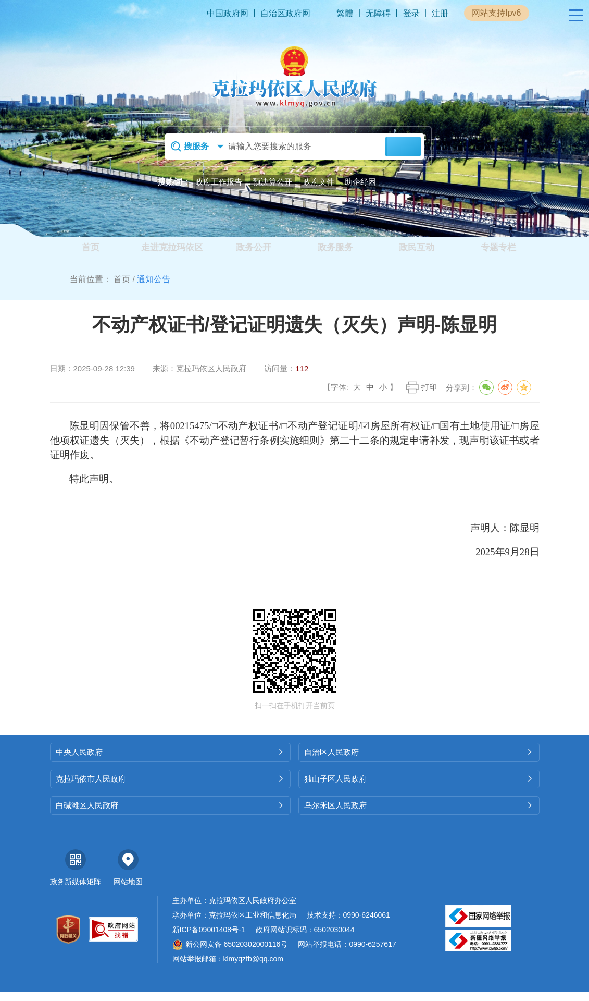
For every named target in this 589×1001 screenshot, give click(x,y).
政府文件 (318, 181)
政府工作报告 (218, 181)
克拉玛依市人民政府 (170, 787)
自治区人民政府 (419, 760)
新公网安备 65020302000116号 (230, 953)
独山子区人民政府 (419, 787)
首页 (122, 288)
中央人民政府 (170, 760)
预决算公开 (272, 181)
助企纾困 (360, 181)
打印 (429, 396)
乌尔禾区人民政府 (419, 814)
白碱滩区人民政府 (170, 814)
